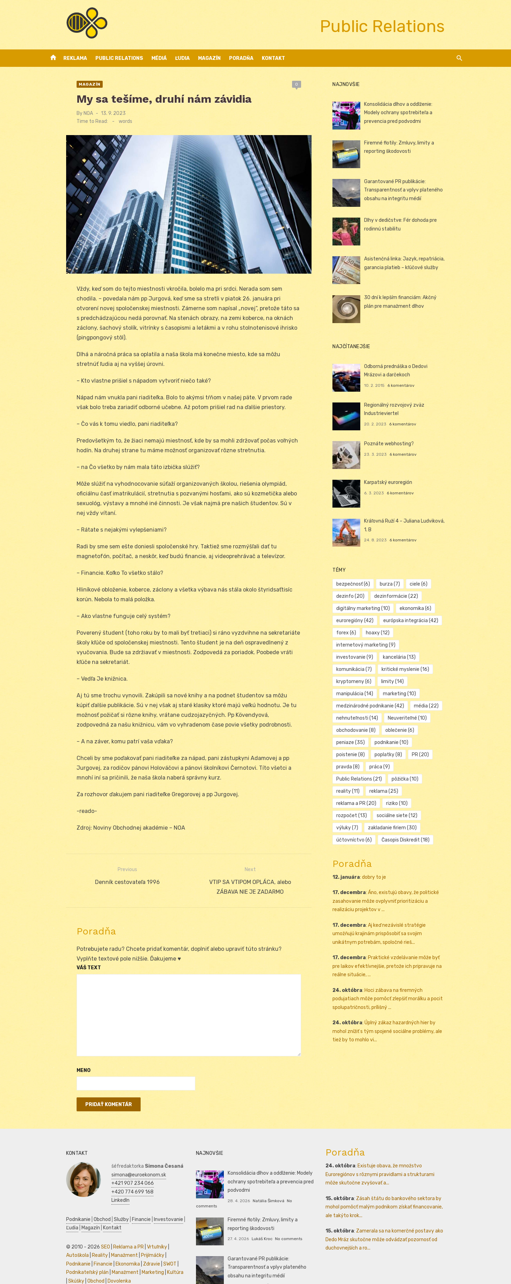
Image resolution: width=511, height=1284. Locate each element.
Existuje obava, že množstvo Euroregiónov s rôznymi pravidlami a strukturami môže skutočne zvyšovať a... (397, 1159)
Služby (101, 1205)
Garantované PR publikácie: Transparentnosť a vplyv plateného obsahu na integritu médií (410, 190)
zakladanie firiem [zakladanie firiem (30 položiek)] (367, 791)
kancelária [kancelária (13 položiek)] (359, 657)
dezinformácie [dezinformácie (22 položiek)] (403, 596)
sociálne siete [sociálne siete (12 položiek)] (403, 779)
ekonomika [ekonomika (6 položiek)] (422, 608)
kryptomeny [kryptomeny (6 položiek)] (417, 669)
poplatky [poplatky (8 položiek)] (438, 730)
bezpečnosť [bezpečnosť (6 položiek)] (360, 584)
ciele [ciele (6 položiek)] (425, 584)
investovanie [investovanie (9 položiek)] (430, 645)
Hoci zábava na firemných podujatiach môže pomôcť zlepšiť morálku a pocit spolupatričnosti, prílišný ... (400, 962)
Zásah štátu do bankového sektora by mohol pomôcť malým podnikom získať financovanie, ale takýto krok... (397, 1192)
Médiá (159, 58)
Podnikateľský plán (132, 1249)
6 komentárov (407, 385)
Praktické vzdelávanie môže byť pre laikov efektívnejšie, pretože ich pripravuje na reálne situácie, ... (397, 929)
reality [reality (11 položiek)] (446, 755)
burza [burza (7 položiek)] (396, 584)
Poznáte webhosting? (395, 444)
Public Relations (119, 58)
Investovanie (149, 1205)
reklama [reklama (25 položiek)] (357, 767)
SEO (86, 1232)
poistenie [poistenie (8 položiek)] (400, 730)
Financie (121, 1205)
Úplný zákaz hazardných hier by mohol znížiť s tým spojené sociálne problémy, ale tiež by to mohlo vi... (398, 994)
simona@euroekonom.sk (119, 1160)
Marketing (88, 1258)
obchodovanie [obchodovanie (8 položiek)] (362, 718)
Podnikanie (59, 1205)
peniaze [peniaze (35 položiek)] (445, 718)
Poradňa (241, 58)
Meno (64, 1056)
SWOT (101, 1249)
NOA (68, 113)
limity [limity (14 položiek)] (354, 681)
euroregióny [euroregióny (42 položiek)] (361, 621)
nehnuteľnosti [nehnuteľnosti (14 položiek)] (364, 706)
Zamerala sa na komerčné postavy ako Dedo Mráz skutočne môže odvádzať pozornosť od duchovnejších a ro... (397, 1224)
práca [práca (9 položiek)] (413, 742)
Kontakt (273, 58)
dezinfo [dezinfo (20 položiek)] (357, 596)
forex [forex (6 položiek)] (353, 633)
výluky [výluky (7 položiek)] (445, 779)
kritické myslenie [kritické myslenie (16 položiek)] (367, 669)
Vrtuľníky (137, 1232)
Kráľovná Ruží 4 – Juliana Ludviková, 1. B (415, 521)
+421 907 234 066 (113, 1169)
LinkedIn (101, 1186)
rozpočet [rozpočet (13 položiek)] (358, 779)
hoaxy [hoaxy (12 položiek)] (384, 633)
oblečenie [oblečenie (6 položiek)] (406, 718)
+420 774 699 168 (113, 1177)
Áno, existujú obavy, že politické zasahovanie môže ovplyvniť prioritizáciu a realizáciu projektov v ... (398, 864)
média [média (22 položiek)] (432, 694)
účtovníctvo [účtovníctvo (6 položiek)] (419, 791)
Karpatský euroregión (395, 482)
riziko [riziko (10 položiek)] (442, 767)
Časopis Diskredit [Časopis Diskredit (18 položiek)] (367, 803)
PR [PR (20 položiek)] (351, 742)
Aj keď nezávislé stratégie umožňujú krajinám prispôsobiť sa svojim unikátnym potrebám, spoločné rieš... (397, 897)
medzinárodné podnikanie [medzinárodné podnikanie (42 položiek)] (377, 694)
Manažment (79, 1241)
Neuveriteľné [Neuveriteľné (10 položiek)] (413, 706)
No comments (294, 1186)
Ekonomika (59, 1249)
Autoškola (162, 1232)
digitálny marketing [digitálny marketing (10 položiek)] (369, 608)
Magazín (209, 58)
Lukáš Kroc (255, 1218)
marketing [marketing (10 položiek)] (438, 681)
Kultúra (110, 1258)
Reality (55, 1241)
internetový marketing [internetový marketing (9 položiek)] (372, 645)
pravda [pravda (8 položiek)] (381, 742)
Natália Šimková (262, 1186)
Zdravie (82, 1249)
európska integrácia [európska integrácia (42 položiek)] (417, 621)
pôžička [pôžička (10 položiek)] (411, 755)
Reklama (75, 58)
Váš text (69, 953)
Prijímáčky (107, 1241)
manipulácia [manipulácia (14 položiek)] (393, 681)
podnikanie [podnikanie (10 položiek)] (360, 730)
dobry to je (381, 841)
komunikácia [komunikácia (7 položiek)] (403, 657)
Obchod (82, 1205)
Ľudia (182, 58)
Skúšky (129, 1258)
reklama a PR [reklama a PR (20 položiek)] (402, 767)
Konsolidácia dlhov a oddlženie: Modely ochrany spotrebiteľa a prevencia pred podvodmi (414, 112)
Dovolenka (58, 1266)
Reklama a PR (109, 1232)
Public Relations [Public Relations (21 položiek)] (365, 755)
